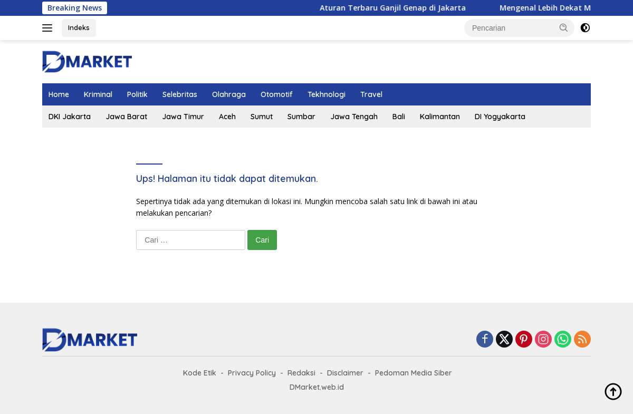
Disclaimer (345, 373)
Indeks (79, 27)
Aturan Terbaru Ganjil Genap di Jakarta (399, 8)
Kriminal (98, 94)
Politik (137, 94)
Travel (371, 94)
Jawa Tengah (354, 116)
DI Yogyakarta (500, 116)
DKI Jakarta (70, 116)
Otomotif (277, 94)
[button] (563, 27)
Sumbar (301, 116)
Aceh (227, 116)
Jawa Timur (183, 116)
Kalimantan (440, 116)
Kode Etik (199, 373)
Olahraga (229, 94)
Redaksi (301, 373)
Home (59, 94)
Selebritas (179, 94)
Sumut (262, 116)
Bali (398, 116)
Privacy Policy (252, 373)
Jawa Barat (126, 116)
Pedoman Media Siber (413, 373)
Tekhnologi (327, 94)
